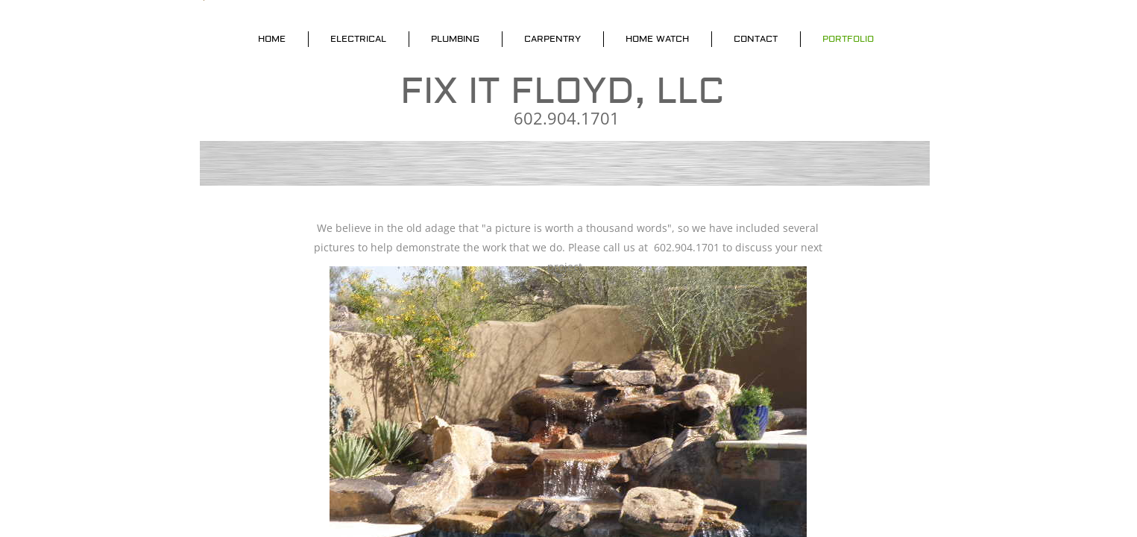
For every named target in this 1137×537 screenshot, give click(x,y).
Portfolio (848, 39)
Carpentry (552, 39)
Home (272, 39)
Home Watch (657, 39)
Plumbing (455, 39)
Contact (756, 39)
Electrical (358, 39)
